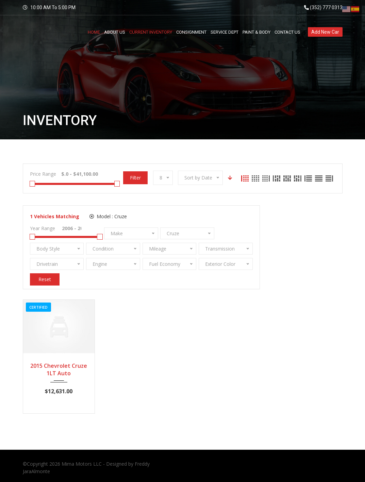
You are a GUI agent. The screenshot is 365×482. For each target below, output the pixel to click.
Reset (44, 279)
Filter (135, 177)
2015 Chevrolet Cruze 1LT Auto (58, 369)
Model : (108, 216)
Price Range (43, 174)
